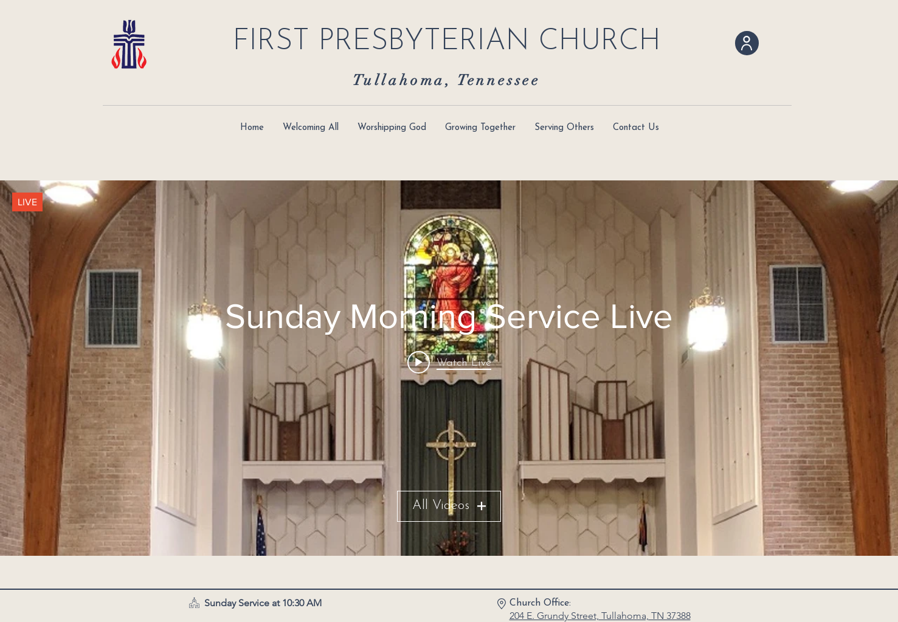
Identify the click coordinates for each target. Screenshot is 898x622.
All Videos (449, 506)
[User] (747, 43)
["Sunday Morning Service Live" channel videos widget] (449, 368)
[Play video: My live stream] (449, 362)
